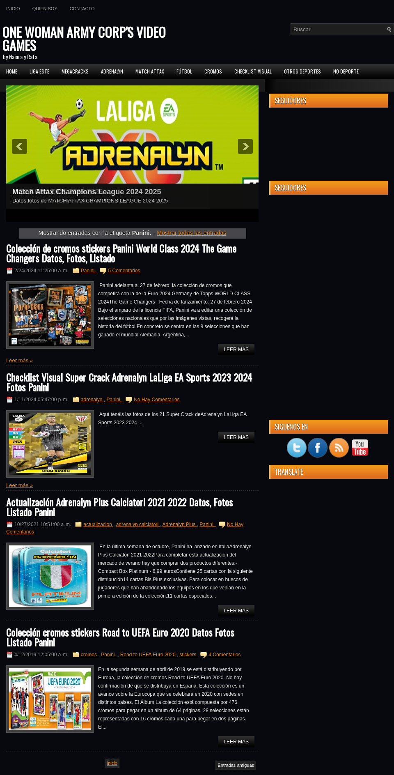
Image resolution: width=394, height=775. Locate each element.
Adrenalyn (112, 71)
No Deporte (346, 71)
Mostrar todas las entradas (191, 233)
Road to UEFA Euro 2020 (148, 655)
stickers (189, 655)
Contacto (82, 8)
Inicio (13, 8)
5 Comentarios (124, 271)
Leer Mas (236, 349)
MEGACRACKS (75, 71)
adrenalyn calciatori (138, 524)
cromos (89, 655)
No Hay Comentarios (156, 399)
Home (11, 71)
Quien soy (44, 8)
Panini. (89, 271)
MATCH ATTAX (149, 71)
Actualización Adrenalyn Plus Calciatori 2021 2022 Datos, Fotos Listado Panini (119, 507)
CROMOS (213, 71)
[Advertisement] (328, 252)
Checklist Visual (253, 71)
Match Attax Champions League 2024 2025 (86, 192)
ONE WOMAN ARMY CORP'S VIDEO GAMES (84, 38)
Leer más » (19, 360)
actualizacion (98, 524)
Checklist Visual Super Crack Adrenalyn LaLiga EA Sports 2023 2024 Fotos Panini (129, 382)
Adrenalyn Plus (180, 524)
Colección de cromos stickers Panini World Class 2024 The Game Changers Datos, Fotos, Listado (121, 253)
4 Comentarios (224, 655)
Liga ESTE (39, 71)
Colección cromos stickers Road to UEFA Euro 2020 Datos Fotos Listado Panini (120, 637)
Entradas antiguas (236, 765)
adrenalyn (92, 399)
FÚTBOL (184, 71)
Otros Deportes (302, 71)
